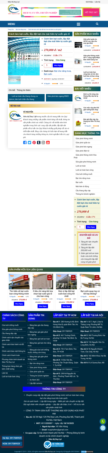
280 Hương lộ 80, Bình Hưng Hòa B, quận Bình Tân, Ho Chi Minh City (66, 324)
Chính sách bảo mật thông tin (13, 351)
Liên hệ (97, 2)
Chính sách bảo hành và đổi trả (13, 345)
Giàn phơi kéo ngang (84, 147)
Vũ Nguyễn (47, 83)
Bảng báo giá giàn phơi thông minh (38, 358)
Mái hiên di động (82, 186)
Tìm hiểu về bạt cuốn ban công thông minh (19, 292)
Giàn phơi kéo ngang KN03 (58, 96)
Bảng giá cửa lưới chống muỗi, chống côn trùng (38, 351)
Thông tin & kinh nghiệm (85, 194)
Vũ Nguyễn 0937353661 (71, 451)
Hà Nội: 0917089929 (12, 438)
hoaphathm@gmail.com (58, 430)
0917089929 (67, 331)
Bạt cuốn (48, 74)
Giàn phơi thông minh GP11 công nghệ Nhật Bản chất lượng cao (91, 58)
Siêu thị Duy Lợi (55, 439)
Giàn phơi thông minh (84, 138)
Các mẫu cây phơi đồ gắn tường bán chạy (91, 109)
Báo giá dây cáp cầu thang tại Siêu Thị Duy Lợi (91, 121)
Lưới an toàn (81, 166)
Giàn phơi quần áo (83, 143)
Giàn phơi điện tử (82, 151)
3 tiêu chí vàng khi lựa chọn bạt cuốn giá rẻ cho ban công (43, 293)
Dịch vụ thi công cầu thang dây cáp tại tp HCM (90, 96)
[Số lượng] (48, 65)
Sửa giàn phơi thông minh (86, 162)
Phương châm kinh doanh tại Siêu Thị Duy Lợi (13, 360)
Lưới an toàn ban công (84, 170)
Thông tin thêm (24, 90)
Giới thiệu (89, 2)
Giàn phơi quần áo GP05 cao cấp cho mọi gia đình (90, 41)
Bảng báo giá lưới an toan (40, 339)
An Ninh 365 (34, 380)
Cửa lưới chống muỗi (84, 174)
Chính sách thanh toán (11, 355)
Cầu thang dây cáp (83, 191)
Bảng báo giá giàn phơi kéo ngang (38, 333)
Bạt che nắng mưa (62, 71)
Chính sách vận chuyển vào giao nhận (12, 339)
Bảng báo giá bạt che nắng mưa (39, 344)
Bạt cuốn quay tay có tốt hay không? (90, 292)
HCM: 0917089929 (11, 443)
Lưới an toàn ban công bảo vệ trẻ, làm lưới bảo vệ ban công (91, 74)
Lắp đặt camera (36, 383)
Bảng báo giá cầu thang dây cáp (38, 326)
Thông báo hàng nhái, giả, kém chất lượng (12, 367)
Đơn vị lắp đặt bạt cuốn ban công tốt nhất (66, 293)
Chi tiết (12, 90)
